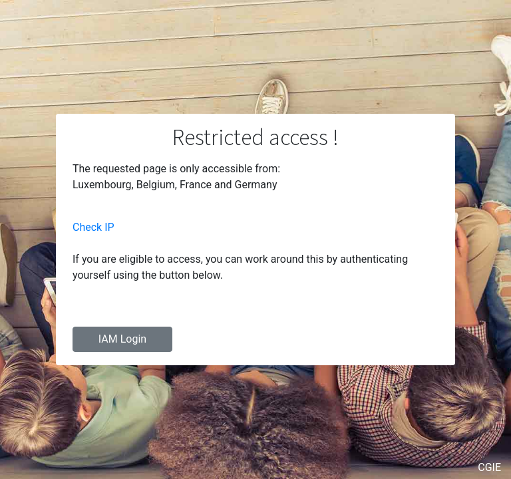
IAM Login (122, 339)
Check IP (93, 227)
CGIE (489, 467)
